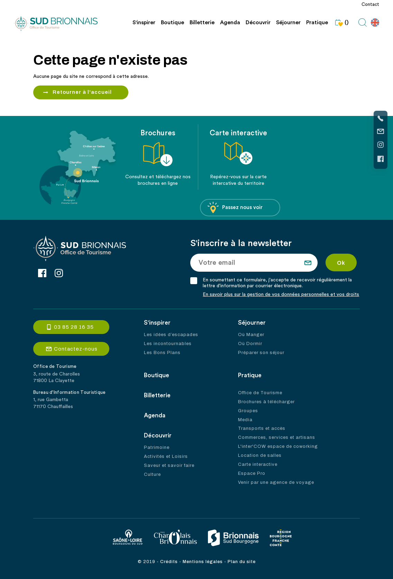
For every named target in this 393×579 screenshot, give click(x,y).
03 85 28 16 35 (74, 327)
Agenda (230, 22)
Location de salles (260, 455)
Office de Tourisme (260, 392)
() (341, 22)
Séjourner (288, 22)
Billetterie (202, 22)
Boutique (172, 22)
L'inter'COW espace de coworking (278, 446)
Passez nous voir (235, 208)
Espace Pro (251, 473)
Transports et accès (261, 428)
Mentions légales (203, 561)
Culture (152, 474)
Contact (370, 4)
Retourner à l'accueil (82, 92)
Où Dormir (250, 343)
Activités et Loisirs (166, 456)
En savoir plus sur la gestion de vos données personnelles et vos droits (281, 294)
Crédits (169, 561)
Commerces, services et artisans (276, 437)
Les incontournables (168, 343)
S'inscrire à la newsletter (241, 243)
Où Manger (251, 334)
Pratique (317, 22)
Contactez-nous (76, 349)
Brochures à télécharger (266, 401)
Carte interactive (257, 464)
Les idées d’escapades (171, 334)
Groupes (248, 410)
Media (245, 419)
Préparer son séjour (261, 352)
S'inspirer (143, 22)
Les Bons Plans (162, 352)
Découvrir (258, 22)
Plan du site (242, 561)
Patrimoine (157, 447)
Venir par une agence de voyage (276, 482)
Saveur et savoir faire (169, 465)
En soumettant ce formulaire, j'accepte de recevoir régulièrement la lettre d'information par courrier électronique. (278, 283)
